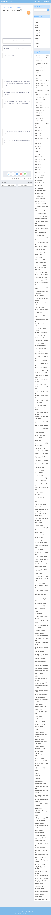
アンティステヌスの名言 (40, 345)
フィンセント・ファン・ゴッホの (41, 500)
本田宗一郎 (37, 775)
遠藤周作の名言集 (39, 883)
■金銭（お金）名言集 (40, 172)
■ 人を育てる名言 (39, 67)
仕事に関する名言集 (39, 651)
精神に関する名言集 (39, 832)
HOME (25, 909)
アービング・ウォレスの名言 (41, 400)
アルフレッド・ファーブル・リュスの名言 (41, 292)
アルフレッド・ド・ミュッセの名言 (41, 287)
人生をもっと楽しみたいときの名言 (41, 621)
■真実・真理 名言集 (40, 159)
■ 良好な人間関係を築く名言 (42, 107)
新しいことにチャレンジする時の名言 (41, 764)
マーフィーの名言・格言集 (41, 556)
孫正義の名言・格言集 (40, 724)
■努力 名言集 (38, 133)
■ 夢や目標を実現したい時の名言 (42, 86)
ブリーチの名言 (38, 522)
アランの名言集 (38, 257)
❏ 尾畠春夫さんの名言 (40, 190)
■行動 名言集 (38, 169)
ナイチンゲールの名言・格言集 (41, 484)
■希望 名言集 (38, 148)
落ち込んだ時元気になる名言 (41, 875)
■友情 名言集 (38, 135)
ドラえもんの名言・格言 (40, 480)
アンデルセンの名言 (39, 351)
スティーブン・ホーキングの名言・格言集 (41, 457)
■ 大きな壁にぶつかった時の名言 (42, 91)
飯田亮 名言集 (38, 896)
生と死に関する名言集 (40, 820)
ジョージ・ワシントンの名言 (41, 453)
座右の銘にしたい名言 (40, 748)
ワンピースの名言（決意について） (41, 591)
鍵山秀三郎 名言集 (39, 888)
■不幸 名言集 (38, 127)
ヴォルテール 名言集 (40, 606)
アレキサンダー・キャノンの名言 (41, 316)
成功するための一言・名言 (41, 761)
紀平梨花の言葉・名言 (40, 835)
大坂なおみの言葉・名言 (40, 706)
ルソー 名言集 (38, 573)
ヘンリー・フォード (39, 532)
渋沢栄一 (37, 815)
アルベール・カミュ (39, 307)
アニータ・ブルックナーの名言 (41, 243)
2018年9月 (37, 38)
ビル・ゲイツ (38, 494)
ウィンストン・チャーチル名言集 (41, 422)
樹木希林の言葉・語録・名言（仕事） (41, 787)
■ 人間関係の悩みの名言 (41, 70)
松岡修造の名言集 (39, 781)
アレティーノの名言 (39, 338)
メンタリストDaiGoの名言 (41, 564)
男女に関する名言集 (39, 823)
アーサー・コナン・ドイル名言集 (41, 387)
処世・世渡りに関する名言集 (41, 668)
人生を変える (38, 627)
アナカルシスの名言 (39, 235)
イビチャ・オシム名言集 (40, 405)
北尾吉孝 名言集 (39, 676)
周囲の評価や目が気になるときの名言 (41, 686)
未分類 (36, 770)
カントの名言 (38, 440)
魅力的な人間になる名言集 (41, 899)
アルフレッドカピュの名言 (41, 280)
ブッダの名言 (38, 507)
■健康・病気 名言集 (40, 130)
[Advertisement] (17, 27)
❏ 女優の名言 (38, 185)
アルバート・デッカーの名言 (41, 274)
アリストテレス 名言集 (40, 265)
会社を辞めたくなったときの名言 (41, 662)
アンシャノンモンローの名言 (41, 340)
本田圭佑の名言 (38, 773)
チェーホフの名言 (39, 472)
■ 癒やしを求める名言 (40, 105)
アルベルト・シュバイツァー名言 (41, 303)
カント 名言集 (38, 437)
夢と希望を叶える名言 (40, 697)
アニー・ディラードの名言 (41, 246)
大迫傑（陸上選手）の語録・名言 (41, 712)
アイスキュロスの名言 (40, 210)
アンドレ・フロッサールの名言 (41, 364)
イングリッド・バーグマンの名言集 (41, 408)
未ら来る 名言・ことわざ (10, 1)
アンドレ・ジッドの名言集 (41, 360)
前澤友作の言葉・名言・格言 (41, 670)
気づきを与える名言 (39, 808)
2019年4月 (37, 22)
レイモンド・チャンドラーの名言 (41, 579)
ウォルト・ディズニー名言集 (41, 425)
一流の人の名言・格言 (40, 608)
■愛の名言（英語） (39, 156)
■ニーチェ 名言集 (39, 120)
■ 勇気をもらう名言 (40, 78)
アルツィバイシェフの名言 (41, 272)
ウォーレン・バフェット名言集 (24, 178)
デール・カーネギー (39, 475)
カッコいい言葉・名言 (40, 435)
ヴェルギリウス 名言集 (40, 603)
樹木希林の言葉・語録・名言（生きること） (41, 791)
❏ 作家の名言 (38, 180)
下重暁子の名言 (38, 611)
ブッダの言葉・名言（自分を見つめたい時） (41, 519)
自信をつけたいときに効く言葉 (41, 851)
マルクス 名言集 (39, 549)
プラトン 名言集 (39, 525)
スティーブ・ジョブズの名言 (41, 460)
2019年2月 (37, 27)
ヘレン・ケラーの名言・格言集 (41, 528)
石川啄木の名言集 (39, 830)
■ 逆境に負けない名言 (40, 110)
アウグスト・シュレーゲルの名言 (41, 222)
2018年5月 (37, 43)
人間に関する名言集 (39, 633)
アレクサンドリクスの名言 (41, 332)
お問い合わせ (46, 1)
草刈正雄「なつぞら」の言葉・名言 (41, 872)
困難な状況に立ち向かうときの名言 (41, 691)
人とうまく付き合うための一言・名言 (41, 617)
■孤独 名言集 (38, 146)
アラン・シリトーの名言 (40, 262)
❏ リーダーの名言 (39, 175)
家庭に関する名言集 (39, 732)
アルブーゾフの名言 (39, 295)
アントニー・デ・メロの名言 (41, 353)
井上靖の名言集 (38, 613)
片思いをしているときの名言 (41, 818)
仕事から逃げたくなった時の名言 (41, 639)
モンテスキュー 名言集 (40, 566)
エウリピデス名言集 (39, 432)
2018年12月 (37, 30)
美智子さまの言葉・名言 (40, 838)
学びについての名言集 (40, 721)
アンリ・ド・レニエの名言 (41, 373)
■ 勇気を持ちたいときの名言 (42, 80)
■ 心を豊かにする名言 (40, 97)
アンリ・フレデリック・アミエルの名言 (41, 376)
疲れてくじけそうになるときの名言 (41, 826)
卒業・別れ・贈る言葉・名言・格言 (41, 679)
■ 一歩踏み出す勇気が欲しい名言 (42, 64)
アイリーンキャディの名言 (41, 216)
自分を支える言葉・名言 (40, 857)
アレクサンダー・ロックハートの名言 (41, 329)
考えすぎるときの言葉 (40, 847)
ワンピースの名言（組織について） (41, 595)
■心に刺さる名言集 (39, 151)
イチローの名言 (38, 402)
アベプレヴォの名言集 (40, 252)
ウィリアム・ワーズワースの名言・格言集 (41, 417)
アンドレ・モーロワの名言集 (41, 370)
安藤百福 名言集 (39, 726)
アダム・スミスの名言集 (40, 232)
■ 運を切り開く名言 (40, 118)
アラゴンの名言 (38, 254)
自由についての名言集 (40, 864)
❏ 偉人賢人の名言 (39, 183)
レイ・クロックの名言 (40, 583)
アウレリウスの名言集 (40, 225)
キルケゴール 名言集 (40, 448)
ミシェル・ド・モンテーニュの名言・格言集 (41, 560)
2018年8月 (37, 41)
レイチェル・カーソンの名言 (41, 576)
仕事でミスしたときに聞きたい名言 (41, 643)
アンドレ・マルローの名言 (41, 367)
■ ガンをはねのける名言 (41, 57)
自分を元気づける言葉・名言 (41, 854)
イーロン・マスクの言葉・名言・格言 (41, 413)
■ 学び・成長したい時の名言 (42, 94)
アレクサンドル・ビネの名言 (41, 335)
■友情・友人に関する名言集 (41, 138)
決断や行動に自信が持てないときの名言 (41, 811)
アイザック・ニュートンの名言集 (41, 207)
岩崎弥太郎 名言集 (39, 739)
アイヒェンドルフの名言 (40, 213)
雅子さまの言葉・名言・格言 (41, 891)
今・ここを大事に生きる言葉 (41, 635)
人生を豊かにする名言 (40, 630)
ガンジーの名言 (38, 445)
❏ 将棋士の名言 (39, 188)
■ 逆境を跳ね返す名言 (40, 113)
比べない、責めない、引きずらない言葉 (41, 804)
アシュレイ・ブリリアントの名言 (41, 229)
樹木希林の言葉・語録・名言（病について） (41, 796)
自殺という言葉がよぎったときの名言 (41, 860)
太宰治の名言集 (38, 716)
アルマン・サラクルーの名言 (41, 309)
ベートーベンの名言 (39, 535)
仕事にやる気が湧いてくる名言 (41, 648)
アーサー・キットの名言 (40, 384)
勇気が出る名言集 (39, 673)
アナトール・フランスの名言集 (41, 238)
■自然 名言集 (38, 164)
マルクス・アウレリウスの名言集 (41, 553)
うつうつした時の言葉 (40, 198)
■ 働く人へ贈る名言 (40, 75)
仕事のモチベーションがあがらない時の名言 (41, 655)
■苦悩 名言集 (38, 167)
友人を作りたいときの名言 (41, 683)
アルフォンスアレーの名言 (41, 277)
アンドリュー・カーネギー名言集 (41, 357)
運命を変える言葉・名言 (40, 881)
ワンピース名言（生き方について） (41, 599)
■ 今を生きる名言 (39, 72)
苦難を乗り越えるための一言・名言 (41, 867)
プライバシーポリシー (37, 1)
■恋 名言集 (37, 154)
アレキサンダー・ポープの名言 (41, 320)
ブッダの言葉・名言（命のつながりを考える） (41, 514)
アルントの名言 (38, 312)
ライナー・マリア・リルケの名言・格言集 (41, 570)
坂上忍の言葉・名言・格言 (41, 694)
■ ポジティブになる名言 (41, 60)
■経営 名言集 (38, 162)
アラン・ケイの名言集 (40, 260)
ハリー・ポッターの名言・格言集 (41, 488)
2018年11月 (37, 33)
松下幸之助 (37, 778)
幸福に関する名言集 (39, 746)
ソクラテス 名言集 (39, 470)
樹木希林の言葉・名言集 (40, 783)
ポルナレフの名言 (39, 537)
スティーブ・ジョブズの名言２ (41, 464)
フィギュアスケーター (40, 497)
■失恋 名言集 (38, 141)
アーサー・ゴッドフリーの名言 (41, 392)
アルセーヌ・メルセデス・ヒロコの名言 (41, 268)
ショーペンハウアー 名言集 (41, 451)
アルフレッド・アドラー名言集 (41, 283)
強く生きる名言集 (39, 751)
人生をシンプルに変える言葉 (41, 625)
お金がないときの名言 (40, 201)
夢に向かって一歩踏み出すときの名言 (41, 700)
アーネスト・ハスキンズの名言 (41, 396)
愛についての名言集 (39, 758)
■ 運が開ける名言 (39, 115)
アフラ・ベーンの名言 (40, 249)
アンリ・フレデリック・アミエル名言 (41, 380)
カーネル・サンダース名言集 (41, 443)
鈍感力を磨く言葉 (39, 886)
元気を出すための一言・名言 (41, 665)
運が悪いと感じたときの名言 (41, 878)
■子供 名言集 (38, 143)
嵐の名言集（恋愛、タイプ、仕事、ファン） (41, 742)
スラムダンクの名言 (39, 467)
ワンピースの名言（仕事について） (41, 586)
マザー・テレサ (38, 540)
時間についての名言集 (40, 768)
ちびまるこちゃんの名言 (40, 203)
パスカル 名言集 (39, 492)
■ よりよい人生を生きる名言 (42, 55)
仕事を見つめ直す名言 (40, 658)
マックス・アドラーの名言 (41, 542)
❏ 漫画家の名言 (39, 193)
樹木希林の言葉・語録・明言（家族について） (41, 800)
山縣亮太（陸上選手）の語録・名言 (41, 735)
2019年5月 (37, 20)
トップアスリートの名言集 (41, 478)
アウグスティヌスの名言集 (41, 218)
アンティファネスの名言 (40, 348)
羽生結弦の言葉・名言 (40, 840)
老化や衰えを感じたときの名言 (41, 844)
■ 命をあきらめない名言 (41, 83)
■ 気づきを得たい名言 (40, 102)
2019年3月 (37, 25)
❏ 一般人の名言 (39, 177)
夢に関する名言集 (39, 704)
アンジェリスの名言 (39, 343)
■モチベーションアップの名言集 (42, 124)
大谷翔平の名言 (38, 709)
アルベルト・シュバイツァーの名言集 (41, 299)
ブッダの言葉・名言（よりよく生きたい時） (41, 510)
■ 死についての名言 (40, 99)
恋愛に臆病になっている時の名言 (41, 754)
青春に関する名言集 (39, 894)
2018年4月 (37, 46)
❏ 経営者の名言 (39, 196)
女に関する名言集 (39, 719)
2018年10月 (37, 35)
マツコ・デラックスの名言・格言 (41, 546)
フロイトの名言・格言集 (40, 504)
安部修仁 (37, 729)
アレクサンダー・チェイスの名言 (41, 324)
